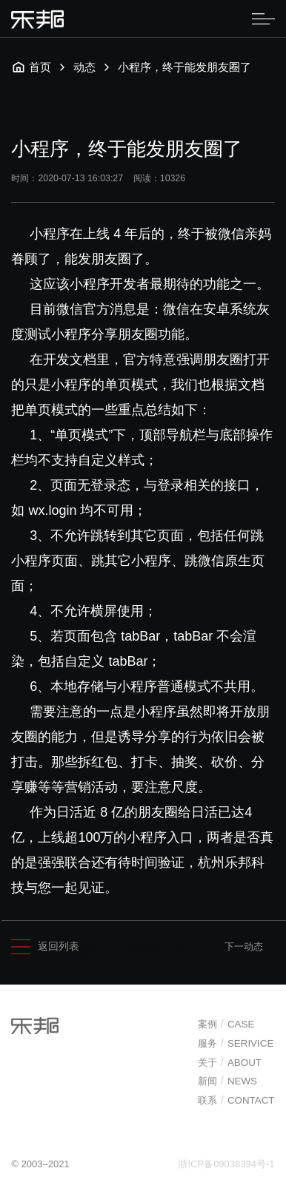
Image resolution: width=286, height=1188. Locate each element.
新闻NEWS (227, 1083)
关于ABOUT (230, 1064)
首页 (31, 67)
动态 (84, 67)
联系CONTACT (236, 1101)
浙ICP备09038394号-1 (226, 1165)
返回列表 (45, 947)
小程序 (176, 945)
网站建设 (140, 945)
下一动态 (244, 946)
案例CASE (226, 1026)
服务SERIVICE (236, 1044)
